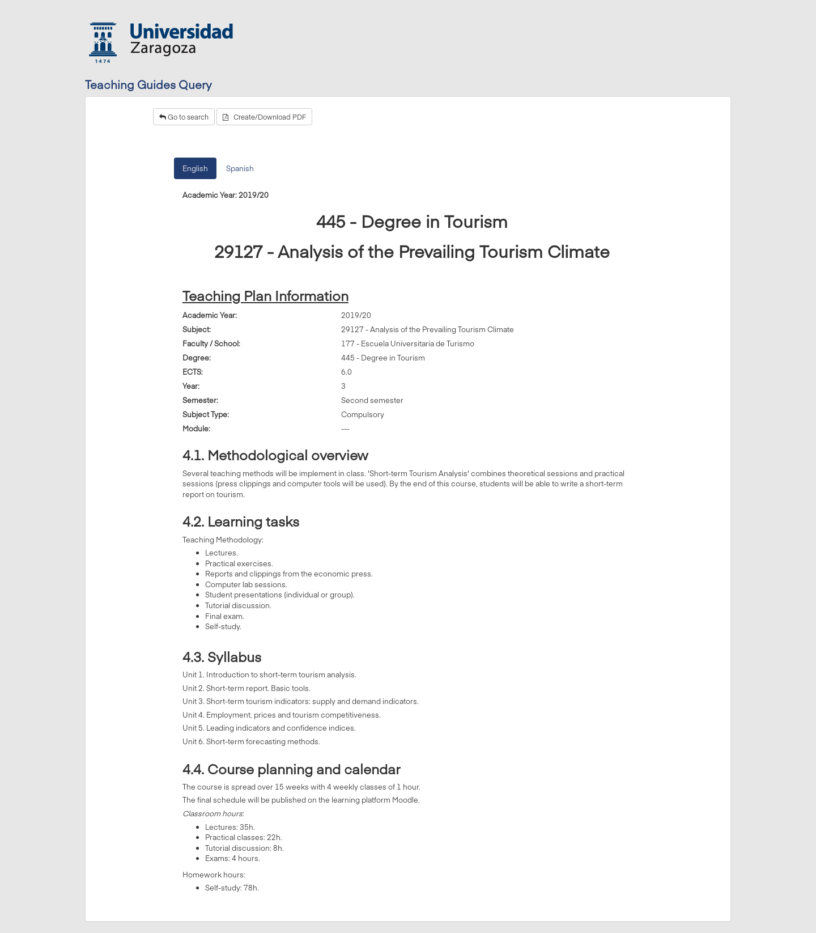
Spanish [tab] (240, 168)
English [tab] (195, 168)
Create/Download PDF (264, 116)
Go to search (184, 116)
